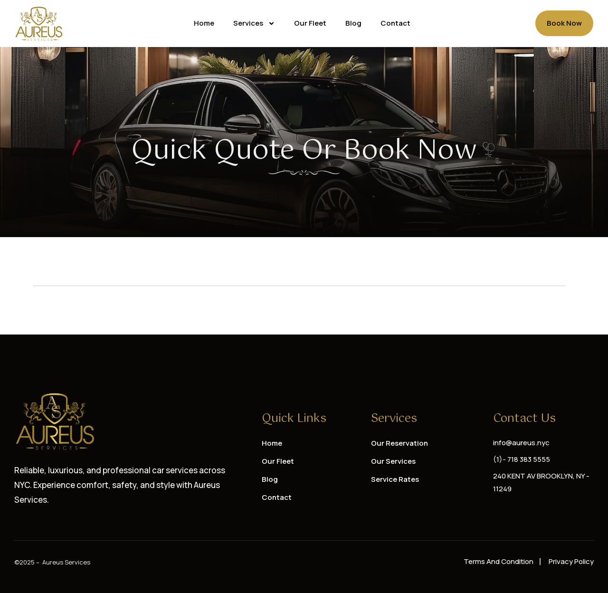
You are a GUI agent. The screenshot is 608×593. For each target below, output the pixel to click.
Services (254, 23)
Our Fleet (310, 23)
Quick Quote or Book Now (304, 151)
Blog (353, 23)
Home (204, 23)
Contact (395, 23)
